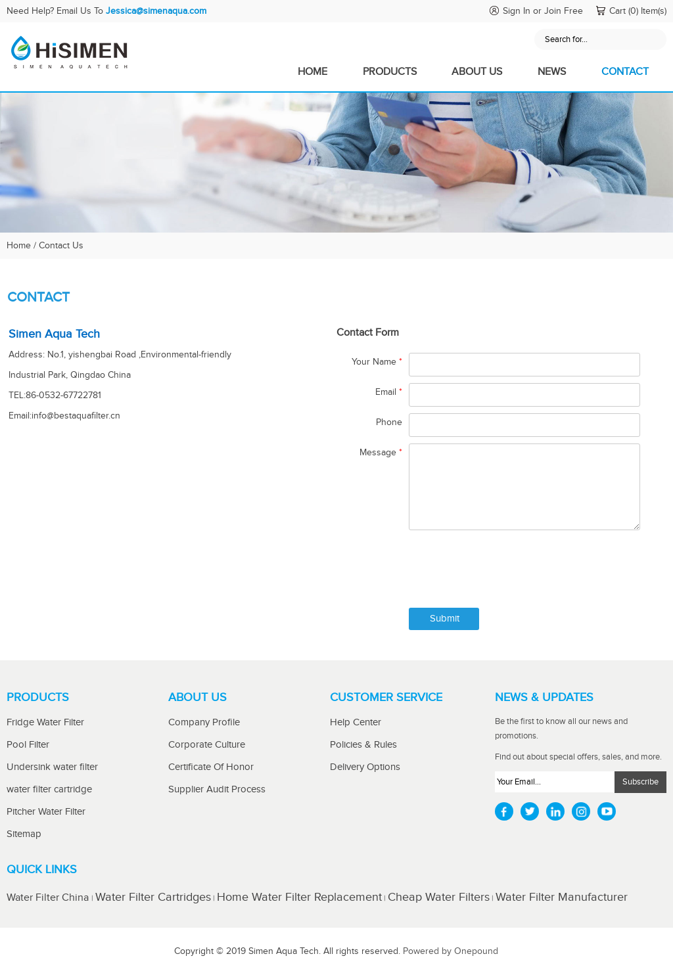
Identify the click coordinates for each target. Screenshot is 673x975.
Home (312, 72)
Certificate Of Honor (211, 767)
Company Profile (204, 722)
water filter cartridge (49, 789)
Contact (625, 72)
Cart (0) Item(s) (637, 11)
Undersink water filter (52, 767)
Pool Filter (28, 744)
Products (390, 72)
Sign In (516, 11)
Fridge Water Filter (45, 722)
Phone (389, 422)
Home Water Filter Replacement (299, 897)
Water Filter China (49, 898)
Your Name (377, 362)
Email (388, 392)
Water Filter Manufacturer (562, 897)
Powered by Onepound (450, 951)
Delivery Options (365, 767)
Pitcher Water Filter (46, 811)
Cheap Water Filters (439, 897)
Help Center (355, 722)
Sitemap (24, 834)
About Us (477, 72)
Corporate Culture (206, 744)
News (552, 72)
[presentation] (509, 572)
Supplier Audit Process (217, 789)
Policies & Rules (363, 744)
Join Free (563, 11)
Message (381, 452)
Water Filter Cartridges (153, 897)
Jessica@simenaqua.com (156, 11)
